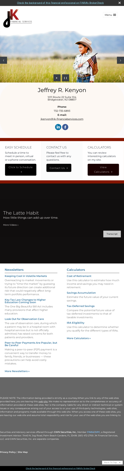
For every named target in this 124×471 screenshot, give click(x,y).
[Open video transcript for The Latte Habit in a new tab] (108, 234)
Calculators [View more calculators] (76, 273)
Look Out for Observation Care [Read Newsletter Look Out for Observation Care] (24, 315)
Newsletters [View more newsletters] (14, 266)
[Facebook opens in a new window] (65, 127)
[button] (110, 15)
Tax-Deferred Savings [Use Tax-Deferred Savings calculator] (81, 309)
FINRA (90, 432)
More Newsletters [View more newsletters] (17, 367)
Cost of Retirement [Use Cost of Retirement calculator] (79, 279)
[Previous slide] (3, 60)
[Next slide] (120, 60)
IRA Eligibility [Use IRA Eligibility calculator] (75, 326)
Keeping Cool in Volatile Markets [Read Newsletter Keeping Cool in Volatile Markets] (26, 272)
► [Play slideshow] (57, 77)
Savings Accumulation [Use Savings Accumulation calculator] (81, 296)
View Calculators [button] (74, 169)
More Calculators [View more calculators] (79, 341)
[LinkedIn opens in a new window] (58, 127)
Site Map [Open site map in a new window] (23, 452)
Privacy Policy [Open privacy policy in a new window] (8, 452)
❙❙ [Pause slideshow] (65, 77)
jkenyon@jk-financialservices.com (62, 119)
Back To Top (112, 462)
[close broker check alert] (119, 3)
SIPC (97, 432)
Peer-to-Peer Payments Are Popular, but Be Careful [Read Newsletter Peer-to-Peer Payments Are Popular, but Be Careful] (31, 340)
